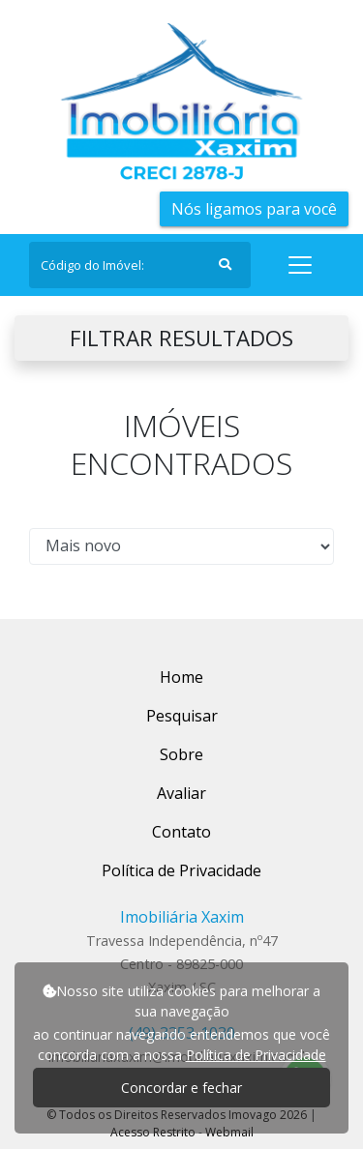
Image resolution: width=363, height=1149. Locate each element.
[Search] (140, 265)
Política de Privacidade (256, 1055)
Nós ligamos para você (254, 209)
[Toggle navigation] (300, 265)
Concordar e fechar (181, 1087)
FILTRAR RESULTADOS (181, 338)
